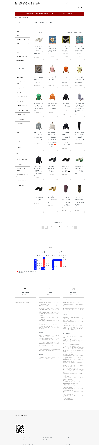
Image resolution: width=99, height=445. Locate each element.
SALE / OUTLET (20, 77)
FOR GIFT (18, 143)
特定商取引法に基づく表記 (45, 424)
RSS (59, 419)
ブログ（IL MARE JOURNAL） (64, 415)
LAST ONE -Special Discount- (20, 171)
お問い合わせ (80, 424)
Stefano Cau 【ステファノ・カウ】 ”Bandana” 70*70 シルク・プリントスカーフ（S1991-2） (79, 50)
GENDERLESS (19, 138)
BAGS (17, 35)
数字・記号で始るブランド (21, 111)
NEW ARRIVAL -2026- (21, 72)
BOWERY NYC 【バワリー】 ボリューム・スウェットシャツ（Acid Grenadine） (52, 107)
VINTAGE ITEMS (20, 60)
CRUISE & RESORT (20, 120)
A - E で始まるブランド (21, 88)
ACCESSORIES (19, 48)
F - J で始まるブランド (21, 92)
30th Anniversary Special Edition (21, 82)
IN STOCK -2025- (20, 186)
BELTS (17, 43)
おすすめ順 (69, 32)
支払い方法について (44, 422)
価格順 (75, 32)
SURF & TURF (19, 125)
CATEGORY (46, 8)
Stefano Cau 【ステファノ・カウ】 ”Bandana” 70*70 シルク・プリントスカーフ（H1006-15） (66, 50)
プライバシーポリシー (44, 426)
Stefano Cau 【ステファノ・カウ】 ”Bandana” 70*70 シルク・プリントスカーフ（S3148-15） (38, 79)
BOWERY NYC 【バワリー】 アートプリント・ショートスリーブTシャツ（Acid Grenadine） (66, 79)
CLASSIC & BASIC (20, 116)
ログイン (73, 3)
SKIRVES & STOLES (21, 39)
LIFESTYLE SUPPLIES (21, 56)
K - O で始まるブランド (21, 96)
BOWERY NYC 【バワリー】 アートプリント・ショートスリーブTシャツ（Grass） (38, 107)
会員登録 (79, 417)
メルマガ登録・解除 (62, 417)
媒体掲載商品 (19, 165)
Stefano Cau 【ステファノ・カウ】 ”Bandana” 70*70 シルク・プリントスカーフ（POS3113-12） (52, 50)
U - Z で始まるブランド (21, 105)
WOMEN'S (18, 27)
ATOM (61, 419)
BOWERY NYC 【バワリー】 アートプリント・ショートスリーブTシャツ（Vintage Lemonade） (79, 79)
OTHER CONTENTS (60, 8)
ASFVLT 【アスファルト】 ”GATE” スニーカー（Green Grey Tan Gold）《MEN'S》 (79, 170)
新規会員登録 (66, 3)
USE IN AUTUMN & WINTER (25, 17)
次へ (75, 227)
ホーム (16, 17)
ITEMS (34, 8)
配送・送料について (44, 417)
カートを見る (80, 422)
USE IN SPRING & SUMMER (20, 148)
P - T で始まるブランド (21, 101)
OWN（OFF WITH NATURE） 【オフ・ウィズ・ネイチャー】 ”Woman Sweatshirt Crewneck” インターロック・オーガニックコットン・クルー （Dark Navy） (66, 139)
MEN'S (17, 31)
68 (72, 226)
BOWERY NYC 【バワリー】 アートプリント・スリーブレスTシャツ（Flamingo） (52, 79)
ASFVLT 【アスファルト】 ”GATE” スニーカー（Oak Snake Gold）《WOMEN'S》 (52, 199)
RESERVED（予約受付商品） (21, 177)
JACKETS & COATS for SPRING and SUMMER (21, 160)
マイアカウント (58, 3)
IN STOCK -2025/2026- (21, 182)
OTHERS (18, 52)
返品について (43, 419)
